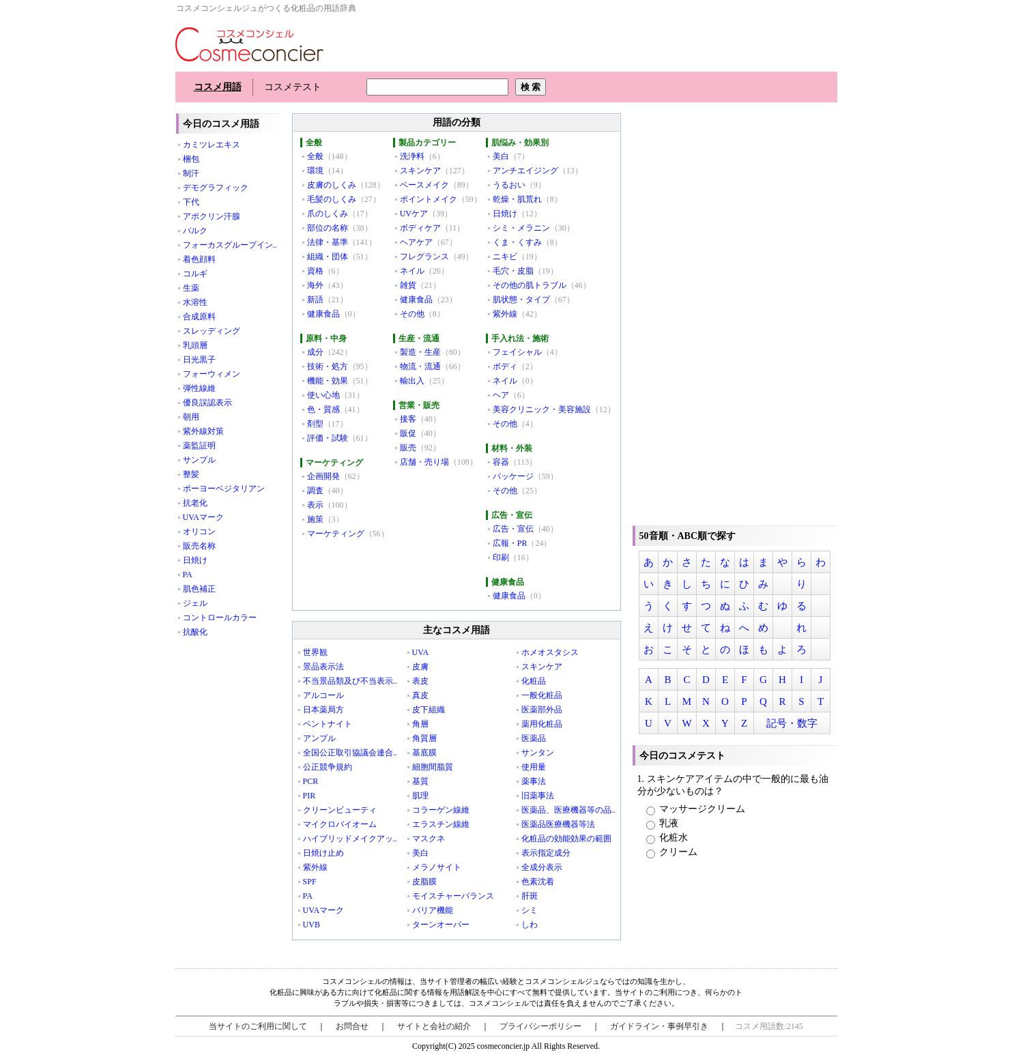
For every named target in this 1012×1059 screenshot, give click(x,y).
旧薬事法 (537, 795)
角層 (420, 724)
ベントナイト (327, 724)
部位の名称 (327, 228)
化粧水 (667, 837)
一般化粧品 (541, 695)
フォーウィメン (211, 374)
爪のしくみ (327, 213)
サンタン (537, 752)
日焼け (195, 560)
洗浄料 (412, 156)
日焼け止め (323, 853)
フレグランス (424, 256)
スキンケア (420, 170)
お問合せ (352, 1026)
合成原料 (199, 316)
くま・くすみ (517, 242)
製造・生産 (420, 352)
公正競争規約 (327, 767)
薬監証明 (199, 445)
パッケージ (513, 476)
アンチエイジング (525, 170)
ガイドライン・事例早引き (659, 1026)
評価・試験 (327, 438)
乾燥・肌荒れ (517, 199)
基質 (420, 781)
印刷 (501, 557)
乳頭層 (195, 345)
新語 (315, 299)
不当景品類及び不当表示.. (350, 681)
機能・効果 (327, 381)
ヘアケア (416, 242)
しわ (529, 924)
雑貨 (408, 285)
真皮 (420, 695)
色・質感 (323, 409)
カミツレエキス (211, 144)
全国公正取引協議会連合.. (350, 752)
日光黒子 (199, 359)
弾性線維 (199, 388)
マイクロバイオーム (340, 824)
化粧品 (533, 681)
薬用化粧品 (541, 724)
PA (187, 574)
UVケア (414, 213)
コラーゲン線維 (440, 810)
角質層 (424, 738)
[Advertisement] (735, 317)
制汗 (191, 173)
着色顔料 (199, 259)
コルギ (195, 273)
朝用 (191, 417)
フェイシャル (517, 352)
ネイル (412, 271)
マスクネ (428, 838)
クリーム (672, 852)
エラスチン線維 (440, 824)
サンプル (199, 460)
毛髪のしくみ (331, 199)
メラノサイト (436, 867)
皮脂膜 (424, 881)
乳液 (662, 823)
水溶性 (195, 302)
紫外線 (505, 314)
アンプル (319, 738)
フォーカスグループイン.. (230, 245)
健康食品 (323, 314)
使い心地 (323, 395)
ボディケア (420, 228)
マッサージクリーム (696, 809)
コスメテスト (292, 87)
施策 (315, 519)
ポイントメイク (428, 199)
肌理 (420, 795)
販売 (408, 447)
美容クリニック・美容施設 (542, 409)
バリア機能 (432, 910)
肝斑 (529, 896)
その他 (412, 314)
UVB (311, 924)
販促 (408, 433)
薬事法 (533, 781)
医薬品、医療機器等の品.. (568, 810)
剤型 (315, 424)
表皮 (420, 681)
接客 (408, 419)
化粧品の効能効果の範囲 (566, 838)
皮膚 (420, 666)
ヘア (501, 395)
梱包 (191, 159)
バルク (195, 230)
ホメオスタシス (550, 652)
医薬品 (533, 738)
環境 (315, 170)
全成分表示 (541, 867)
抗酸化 (195, 632)
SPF (310, 881)
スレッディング (211, 331)
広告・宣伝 (513, 529)
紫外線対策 (203, 431)
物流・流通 (420, 366)
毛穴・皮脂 (513, 271)
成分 (315, 352)
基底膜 (424, 752)
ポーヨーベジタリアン (224, 488)
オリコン (199, 531)
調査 (315, 490)
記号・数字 (792, 723)
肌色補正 (199, 589)
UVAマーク (203, 517)
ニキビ (505, 256)
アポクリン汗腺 (211, 216)
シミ (529, 910)
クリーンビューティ (340, 810)
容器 (501, 462)
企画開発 (323, 476)
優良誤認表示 (207, 402)
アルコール (323, 695)
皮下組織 (428, 709)
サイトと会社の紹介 (434, 1026)
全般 (315, 156)
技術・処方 (327, 366)
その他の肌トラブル (529, 285)
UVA (420, 652)
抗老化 (195, 503)
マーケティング (335, 533)
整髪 (191, 474)
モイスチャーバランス (453, 896)
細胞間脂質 (432, 767)
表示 (315, 505)
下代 (191, 202)
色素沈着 (537, 881)
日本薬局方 (323, 709)
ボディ (505, 366)
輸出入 (412, 381)
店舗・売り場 (424, 462)
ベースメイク (424, 185)
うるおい (509, 185)
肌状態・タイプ (521, 299)
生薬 (191, 288)
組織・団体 (327, 256)
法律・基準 (327, 242)
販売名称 (199, 546)
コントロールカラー (220, 617)
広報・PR (510, 543)
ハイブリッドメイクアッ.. (350, 838)
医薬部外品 (541, 709)
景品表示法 (323, 666)
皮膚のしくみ (331, 185)
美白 (501, 156)
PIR (309, 795)
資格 (315, 271)
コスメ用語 (218, 87)
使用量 (533, 767)
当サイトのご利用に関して (258, 1026)
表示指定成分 (545, 853)
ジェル (195, 603)
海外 (315, 285)
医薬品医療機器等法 (558, 824)
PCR (311, 781)
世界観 (315, 652)
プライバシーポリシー (540, 1026)
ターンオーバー (440, 924)
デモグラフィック (215, 187)
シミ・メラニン (521, 228)
